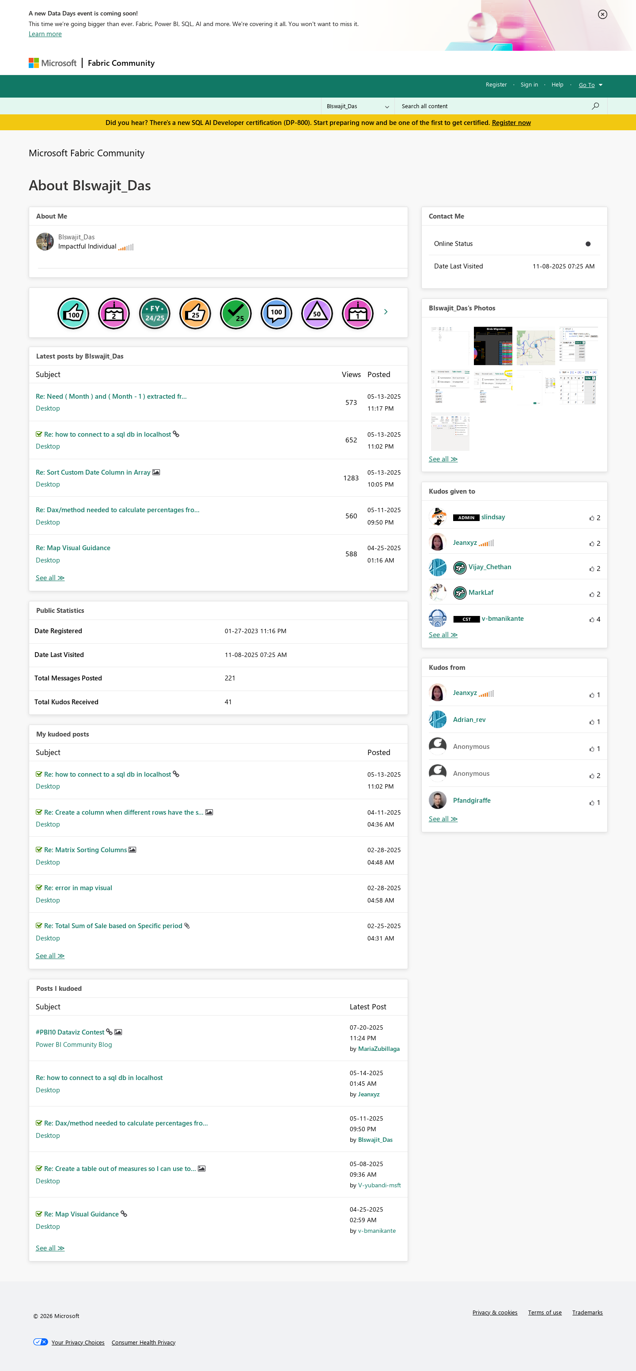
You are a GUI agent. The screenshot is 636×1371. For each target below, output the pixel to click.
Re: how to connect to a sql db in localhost (108, 434)
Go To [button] (587, 84)
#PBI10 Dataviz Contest (71, 1031)
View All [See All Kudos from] (443, 819)
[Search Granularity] (358, 106)
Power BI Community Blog (74, 1044)
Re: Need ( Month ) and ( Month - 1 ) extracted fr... (111, 396)
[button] (450, 346)
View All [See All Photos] (443, 459)
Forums (174, 62)
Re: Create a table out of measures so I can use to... (121, 1168)
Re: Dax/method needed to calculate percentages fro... (118, 509)
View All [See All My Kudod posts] (50, 956)
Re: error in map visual (78, 887)
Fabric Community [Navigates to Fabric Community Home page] (121, 62)
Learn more (45, 33)
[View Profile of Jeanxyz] (369, 1094)
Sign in (529, 84)
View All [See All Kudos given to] (443, 635)
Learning (363, 62)
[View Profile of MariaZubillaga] (379, 1048)
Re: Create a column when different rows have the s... (124, 812)
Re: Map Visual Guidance (73, 547)
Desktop (48, 408)
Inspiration (213, 62)
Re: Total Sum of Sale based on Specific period (114, 925)
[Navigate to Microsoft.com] (52, 63)
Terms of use (545, 1312)
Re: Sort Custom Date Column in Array (94, 472)
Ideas (250, 62)
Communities (289, 62)
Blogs (329, 62)
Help (558, 84)
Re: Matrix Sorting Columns (86, 849)
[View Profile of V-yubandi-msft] (379, 1185)
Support (400, 62)
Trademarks (587, 1312)
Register (496, 84)
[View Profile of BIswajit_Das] (375, 1139)
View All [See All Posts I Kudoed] (50, 1248)
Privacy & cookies (495, 1312)
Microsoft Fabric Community (86, 152)
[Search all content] (501, 106)
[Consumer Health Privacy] (143, 1342)
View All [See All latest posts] (50, 578)
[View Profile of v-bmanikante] (377, 1230)
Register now (511, 122)
